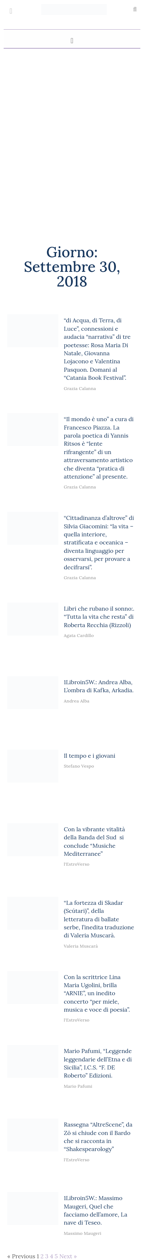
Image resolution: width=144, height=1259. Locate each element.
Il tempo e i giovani (89, 755)
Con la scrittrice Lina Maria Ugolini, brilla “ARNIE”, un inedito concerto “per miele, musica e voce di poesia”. (97, 993)
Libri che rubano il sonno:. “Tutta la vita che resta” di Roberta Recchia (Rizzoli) (99, 617)
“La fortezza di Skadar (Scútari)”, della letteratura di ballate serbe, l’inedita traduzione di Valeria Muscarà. (99, 919)
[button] (134, 9)
